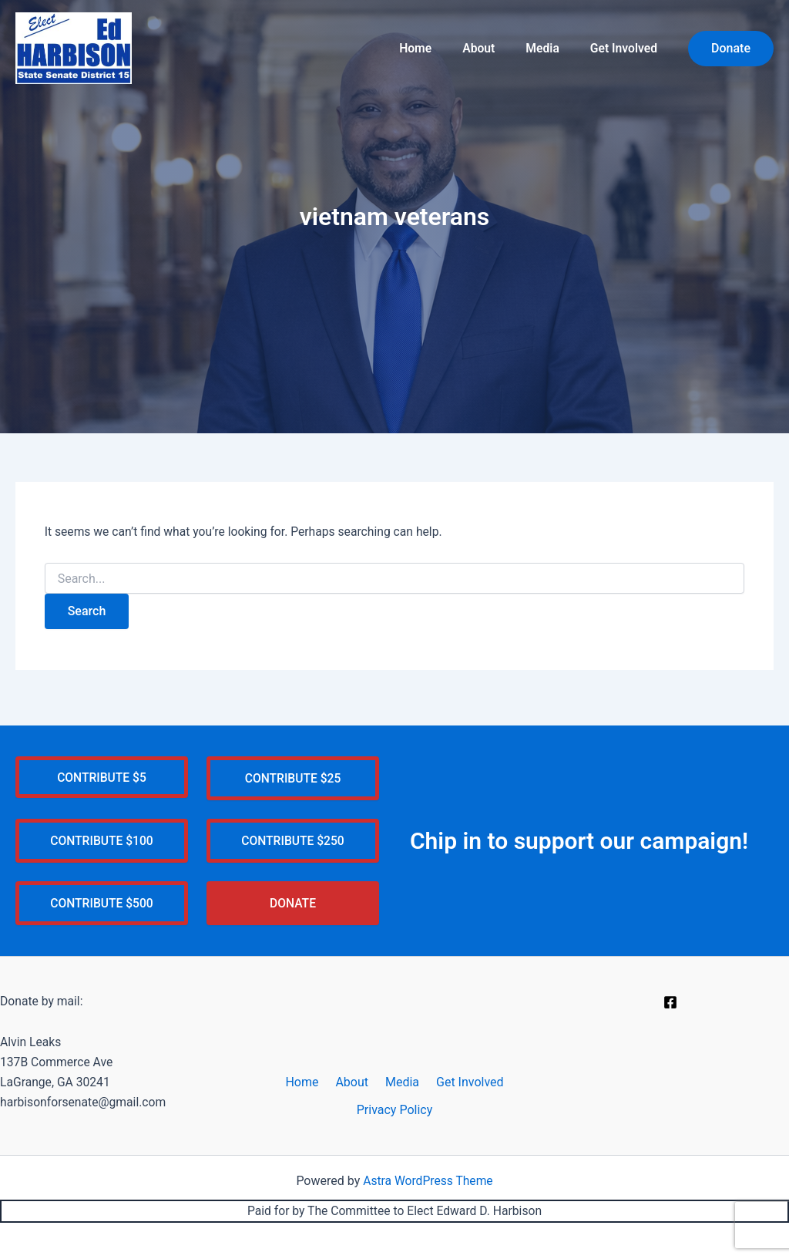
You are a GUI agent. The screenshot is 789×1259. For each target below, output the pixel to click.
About (492, 48)
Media (550, 48)
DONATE (292, 901)
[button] (731, 48)
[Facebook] (670, 1001)
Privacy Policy (395, 1109)
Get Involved (626, 48)
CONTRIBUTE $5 (101, 774)
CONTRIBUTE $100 (102, 838)
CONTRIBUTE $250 (293, 838)
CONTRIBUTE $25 (292, 775)
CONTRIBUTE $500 (102, 901)
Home (434, 48)
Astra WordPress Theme (427, 1180)
